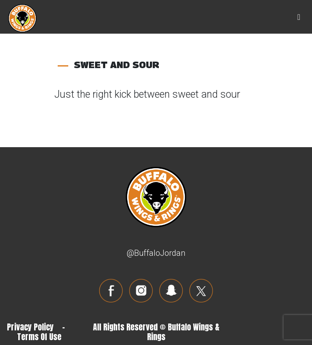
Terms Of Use (39, 336)
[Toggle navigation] (299, 17)
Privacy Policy (30, 327)
